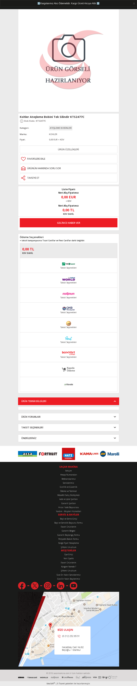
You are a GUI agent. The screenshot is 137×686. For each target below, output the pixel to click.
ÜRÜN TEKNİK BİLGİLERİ (33, 401)
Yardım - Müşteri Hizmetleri (68, 511)
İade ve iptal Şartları (68, 499)
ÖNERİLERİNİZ (28, 438)
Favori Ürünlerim (68, 526)
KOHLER (53, 134)
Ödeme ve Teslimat (68, 491)
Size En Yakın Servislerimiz (69, 574)
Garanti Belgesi (68, 530)
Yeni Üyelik (69, 558)
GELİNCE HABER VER (68, 222)
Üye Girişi (68, 554)
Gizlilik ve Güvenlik (68, 487)
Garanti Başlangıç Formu (68, 535)
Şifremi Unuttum (68, 547)
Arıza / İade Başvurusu (68, 507)
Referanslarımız (69, 479)
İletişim (68, 470)
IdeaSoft (51, 683)
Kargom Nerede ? (68, 566)
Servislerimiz (68, 483)
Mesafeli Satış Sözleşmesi (68, 495)
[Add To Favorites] (68, 158)
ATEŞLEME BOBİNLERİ (61, 127)
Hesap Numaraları (68, 474)
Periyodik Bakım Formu (68, 539)
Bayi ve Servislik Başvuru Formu (68, 522)
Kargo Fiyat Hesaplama (68, 543)
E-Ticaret (61, 683)
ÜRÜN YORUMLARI (30, 416)
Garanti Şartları (68, 503)
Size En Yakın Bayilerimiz (68, 578)
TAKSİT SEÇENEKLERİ (32, 427)
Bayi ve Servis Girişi (68, 518)
